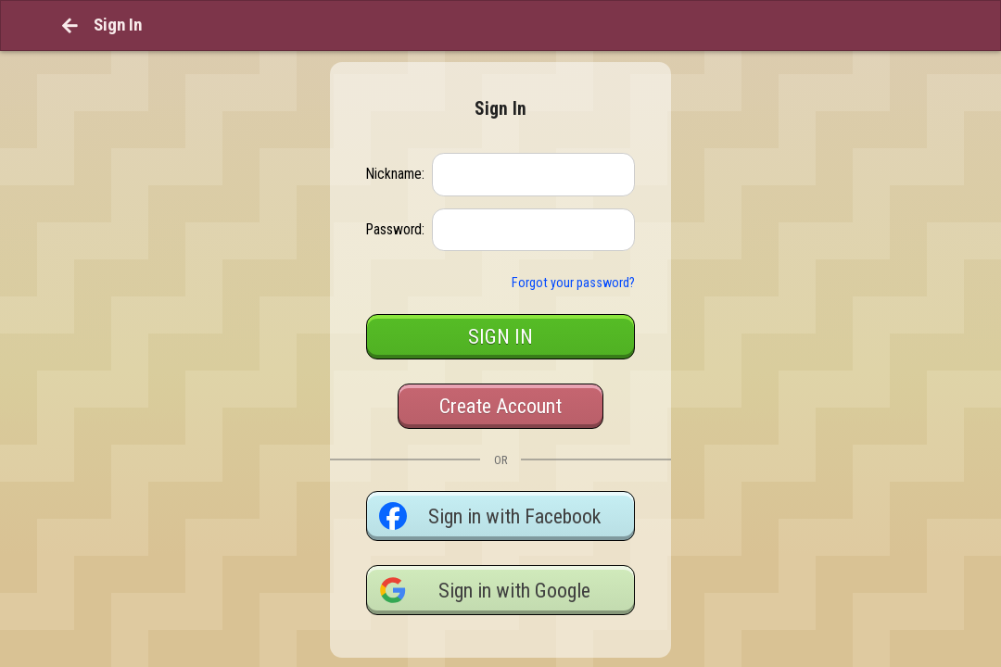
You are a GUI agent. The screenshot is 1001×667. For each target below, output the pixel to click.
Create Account (500, 370)
